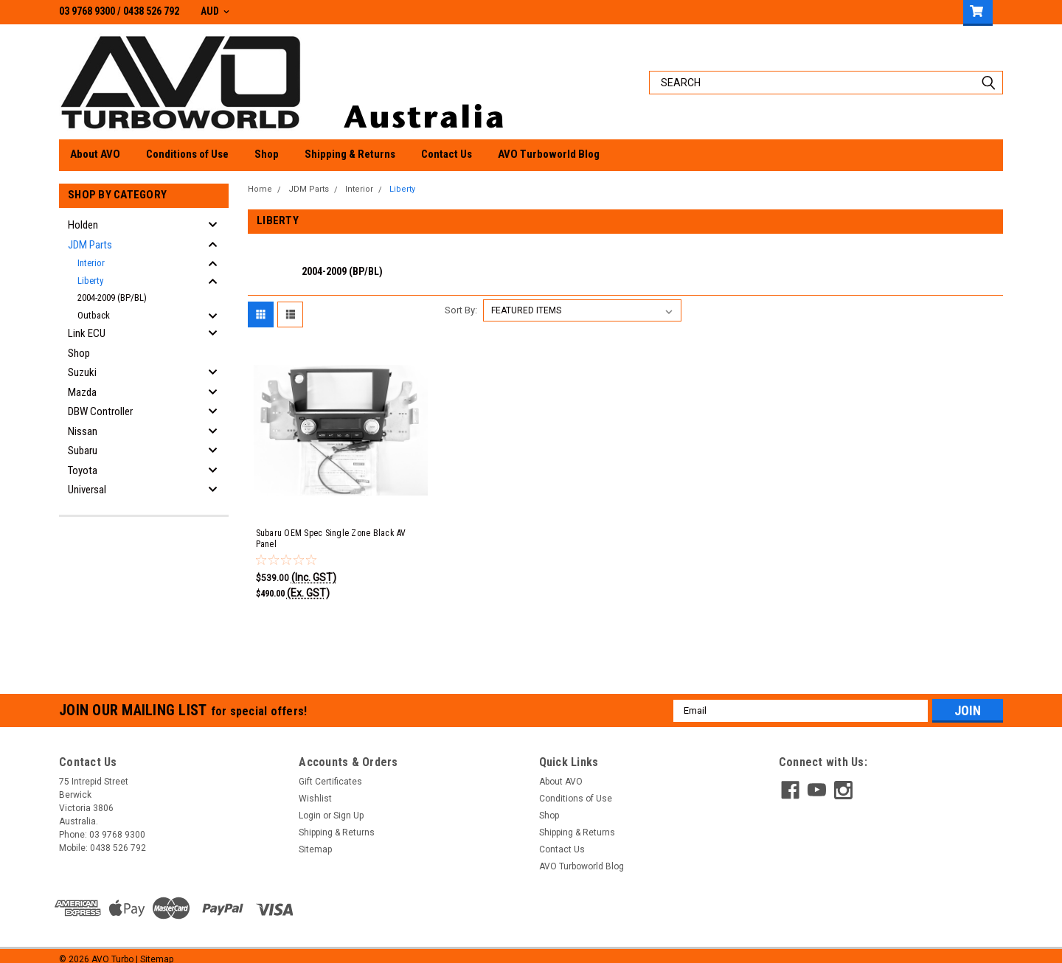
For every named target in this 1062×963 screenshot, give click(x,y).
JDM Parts (90, 244)
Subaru (82, 450)
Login (310, 804)
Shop (266, 154)
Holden (83, 225)
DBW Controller (100, 411)
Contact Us (446, 154)
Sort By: (461, 299)
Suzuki (82, 372)
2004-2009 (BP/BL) (112, 297)
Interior (91, 262)
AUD (215, 11)
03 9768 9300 (87, 11)
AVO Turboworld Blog (549, 154)
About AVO (95, 154)
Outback (93, 315)
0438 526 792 (151, 11)
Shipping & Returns (350, 154)
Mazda (82, 392)
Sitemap (315, 838)
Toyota (82, 470)
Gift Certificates (330, 770)
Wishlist (315, 787)
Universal (87, 489)
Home (260, 189)
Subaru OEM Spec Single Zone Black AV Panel (331, 527)
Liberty (90, 280)
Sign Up (348, 804)
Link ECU (86, 333)
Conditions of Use (187, 154)
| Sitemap (154, 948)
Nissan (82, 431)
